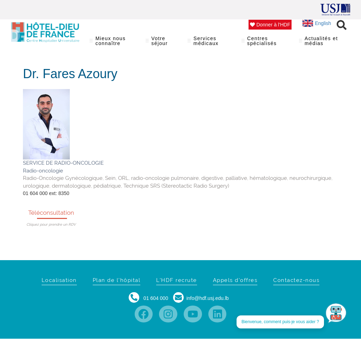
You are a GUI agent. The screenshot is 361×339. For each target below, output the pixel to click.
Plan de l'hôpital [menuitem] (117, 280)
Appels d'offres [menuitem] (235, 280)
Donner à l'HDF (270, 24)
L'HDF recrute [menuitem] (176, 280)
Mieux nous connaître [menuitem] (113, 43)
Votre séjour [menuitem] (162, 43)
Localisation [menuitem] (59, 280)
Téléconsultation (51, 212)
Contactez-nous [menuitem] (296, 280)
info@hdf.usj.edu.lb (207, 298)
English (316, 23)
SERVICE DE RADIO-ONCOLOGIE (63, 163)
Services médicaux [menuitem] (210, 43)
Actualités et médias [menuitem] (322, 43)
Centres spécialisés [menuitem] (265, 43)
